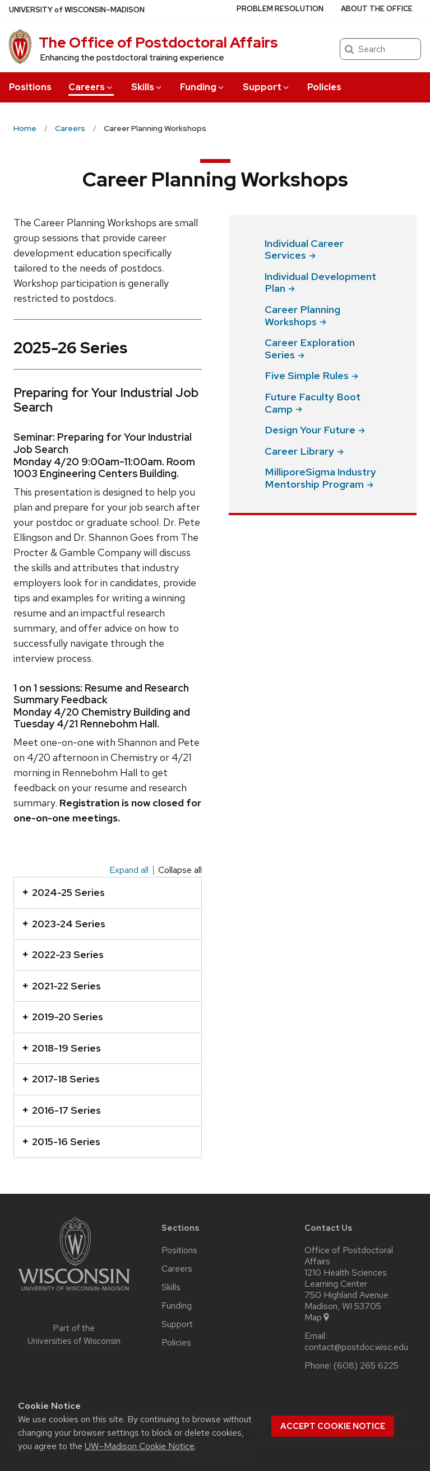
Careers (91, 87)
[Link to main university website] (74, 1293)
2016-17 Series (61, 1110)
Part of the (74, 1335)
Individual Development (320, 282)
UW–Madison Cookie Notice (140, 1446)
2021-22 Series (61, 985)
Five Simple (311, 375)
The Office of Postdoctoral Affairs (158, 42)
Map (317, 1317)
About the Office (377, 8)
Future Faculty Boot (312, 402)
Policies (324, 87)
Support (266, 87)
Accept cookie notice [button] (332, 1426)
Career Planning (302, 315)
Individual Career (304, 249)
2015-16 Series (61, 1141)
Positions (30, 87)
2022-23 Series (63, 954)
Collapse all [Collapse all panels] (180, 870)
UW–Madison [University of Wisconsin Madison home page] (77, 10)
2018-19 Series (61, 1048)
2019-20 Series (62, 1016)
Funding (202, 87)
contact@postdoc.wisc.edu (356, 1347)
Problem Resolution (280, 8)
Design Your (315, 429)
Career (304, 451)
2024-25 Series (63, 892)
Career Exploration (310, 348)
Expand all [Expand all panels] (129, 870)
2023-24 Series (63, 923)
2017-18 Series (61, 1078)
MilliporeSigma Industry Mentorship (320, 478)
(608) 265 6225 (366, 1365)
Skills (147, 87)
